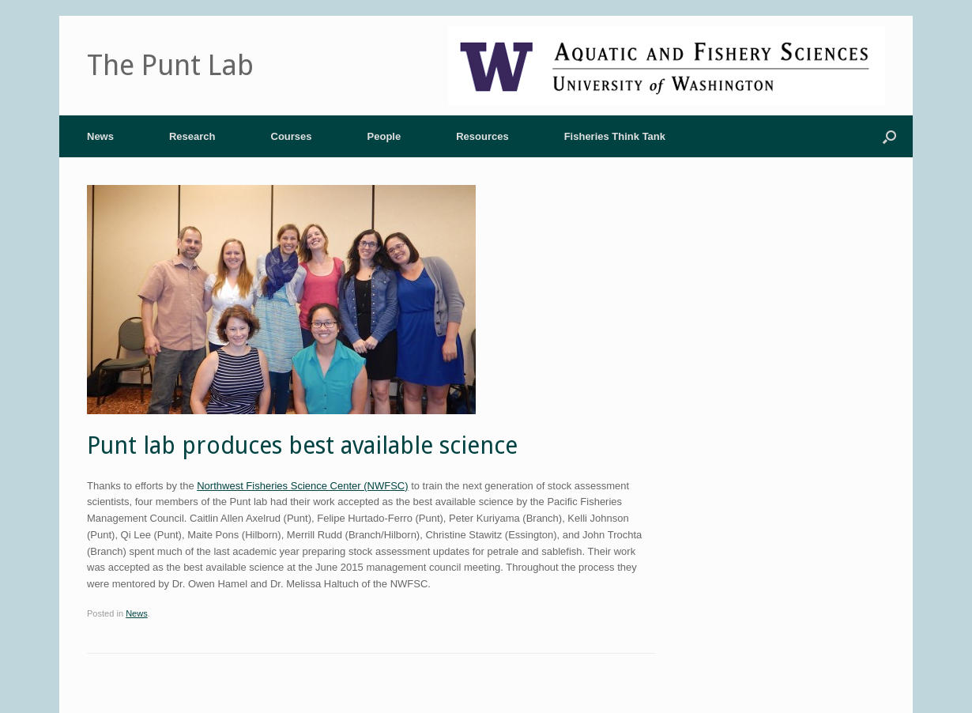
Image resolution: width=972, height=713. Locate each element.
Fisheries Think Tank (614, 136)
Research (192, 136)
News (100, 136)
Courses (291, 136)
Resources (482, 136)
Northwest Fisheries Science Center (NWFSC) (302, 486)
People (384, 136)
